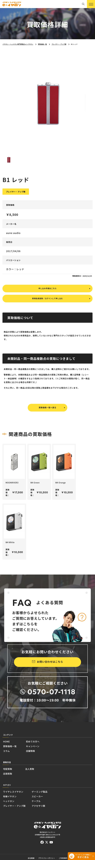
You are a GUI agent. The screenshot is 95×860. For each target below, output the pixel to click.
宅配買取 (10, 776)
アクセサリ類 (54, 822)
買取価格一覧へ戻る (47, 416)
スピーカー (52, 809)
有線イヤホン (13, 809)
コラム (8, 757)
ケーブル (50, 815)
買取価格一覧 (13, 750)
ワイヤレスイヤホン (18, 803)
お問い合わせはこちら (50, 662)
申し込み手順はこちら (47, 295)
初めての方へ (43, 744)
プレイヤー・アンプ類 (20, 822)
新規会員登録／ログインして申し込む (47, 307)
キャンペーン (43, 750)
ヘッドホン (11, 815)
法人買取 (37, 776)
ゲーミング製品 (56, 803)
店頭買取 (10, 783)
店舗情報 (40, 757)
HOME (8, 744)
